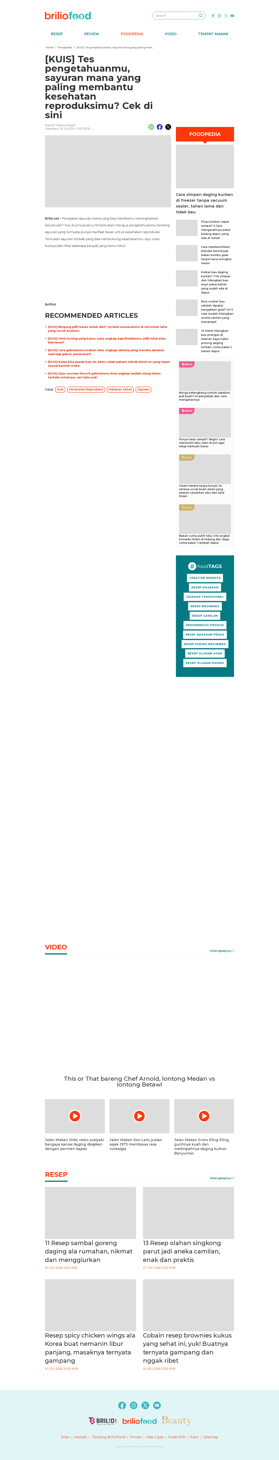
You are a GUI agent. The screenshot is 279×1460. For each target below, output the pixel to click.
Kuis (60, 389)
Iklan (65, 1437)
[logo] (68, 15)
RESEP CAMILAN (205, 616)
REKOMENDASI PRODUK (205, 625)
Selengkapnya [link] (220, 951)
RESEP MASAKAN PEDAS (205, 634)
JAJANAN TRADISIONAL (205, 596)
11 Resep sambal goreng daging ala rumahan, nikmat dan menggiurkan (89, 1251)
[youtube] (232, 15)
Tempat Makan (213, 34)
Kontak (80, 1437)
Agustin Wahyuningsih (60, 125)
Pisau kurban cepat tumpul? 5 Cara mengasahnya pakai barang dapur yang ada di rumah (215, 230)
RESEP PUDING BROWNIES (205, 644)
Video (171, 34)
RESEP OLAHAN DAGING (205, 663)
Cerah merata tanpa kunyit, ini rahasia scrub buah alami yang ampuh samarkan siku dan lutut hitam (202, 491)
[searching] (200, 15)
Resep (57, 34)
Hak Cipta (155, 1437)
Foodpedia (132, 34)
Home (49, 47)
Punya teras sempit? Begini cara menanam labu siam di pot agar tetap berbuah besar (202, 443)
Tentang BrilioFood (108, 1437)
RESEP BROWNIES (205, 606)
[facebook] (213, 15)
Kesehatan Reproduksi (86, 389)
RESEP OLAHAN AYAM (205, 653)
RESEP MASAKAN (204, 587)
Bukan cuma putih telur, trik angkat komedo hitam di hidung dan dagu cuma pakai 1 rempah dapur (204, 539)
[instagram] (219, 15)
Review (91, 34)
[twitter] (226, 15)
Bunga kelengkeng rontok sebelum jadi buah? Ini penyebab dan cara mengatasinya (204, 396)
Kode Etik (177, 1437)
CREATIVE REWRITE (205, 578)
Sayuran (143, 389)
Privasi (136, 1437)
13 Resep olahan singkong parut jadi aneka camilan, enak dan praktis (182, 1251)
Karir (194, 1437)
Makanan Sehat (120, 389)
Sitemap (210, 1437)
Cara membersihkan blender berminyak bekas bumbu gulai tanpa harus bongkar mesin (216, 255)
